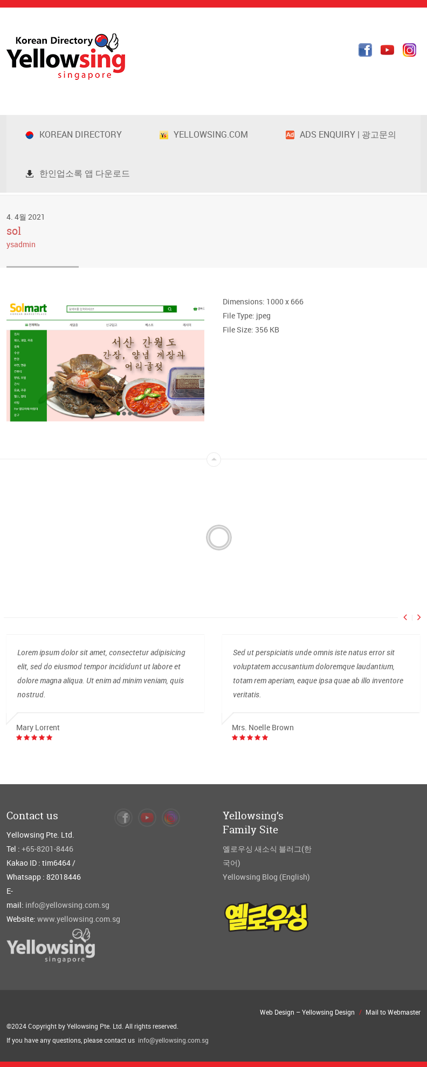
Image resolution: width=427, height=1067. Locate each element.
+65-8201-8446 (47, 849)
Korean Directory (73, 134)
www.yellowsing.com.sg (78, 919)
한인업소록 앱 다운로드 (77, 173)
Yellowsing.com (204, 134)
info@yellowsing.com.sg (67, 905)
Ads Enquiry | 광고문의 (341, 134)
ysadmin (21, 244)
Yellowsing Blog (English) (266, 877)
